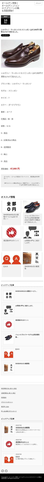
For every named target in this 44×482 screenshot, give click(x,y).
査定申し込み (5, 406)
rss (2, 471)
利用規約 (3, 397)
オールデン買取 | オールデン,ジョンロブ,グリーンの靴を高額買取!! (21, 477)
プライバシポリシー (7, 402)
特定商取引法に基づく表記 (9, 388)
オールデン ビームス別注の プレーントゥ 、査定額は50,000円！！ (22, 177)
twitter (6, 471)
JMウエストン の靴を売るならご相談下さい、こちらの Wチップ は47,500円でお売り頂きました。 (22, 184)
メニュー (38, 3)
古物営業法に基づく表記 (8, 393)
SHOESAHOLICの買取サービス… (26, 291)
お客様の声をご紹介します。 (24, 306)
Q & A (6, 266)
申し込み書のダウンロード (9, 411)
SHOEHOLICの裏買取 (22, 363)
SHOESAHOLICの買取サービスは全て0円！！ (11, 217)
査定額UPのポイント (11, 240)
